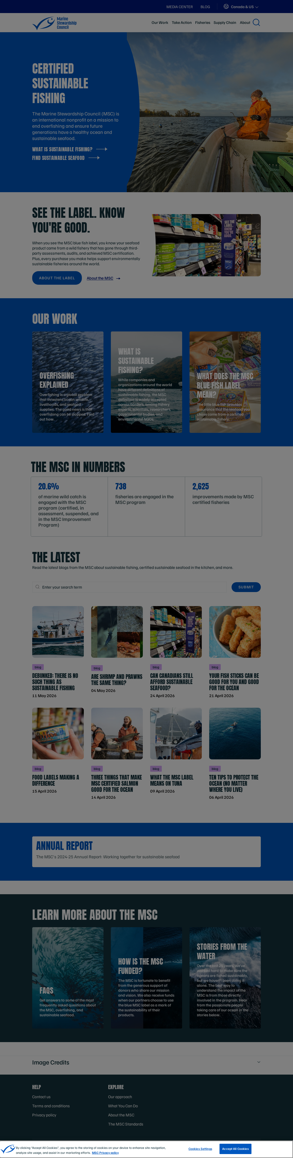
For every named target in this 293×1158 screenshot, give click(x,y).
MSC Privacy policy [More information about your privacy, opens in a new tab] (105, 1154)
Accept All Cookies (235, 1150)
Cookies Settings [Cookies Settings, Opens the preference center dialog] (200, 1150)
